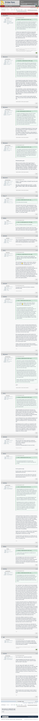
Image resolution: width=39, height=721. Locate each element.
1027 (19, 9)
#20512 (37, 354)
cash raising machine (33, 643)
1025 (14, 9)
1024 (12, 9)
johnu (4, 250)
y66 (4, 637)
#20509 (37, 250)
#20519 (37, 637)
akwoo (4, 453)
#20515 (37, 453)
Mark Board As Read (19, 719)
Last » (26, 9)
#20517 (37, 546)
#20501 (37, 15)
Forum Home (7, 719)
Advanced (38, 6)
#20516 (37, 483)
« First (8, 9)
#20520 (37, 653)
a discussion (25, 114)
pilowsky (5, 235)
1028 (21, 9)
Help (35, 4)
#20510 (37, 283)
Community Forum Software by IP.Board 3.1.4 (31, 719)
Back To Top (3, 719)
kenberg (5, 296)
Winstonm (5, 56)
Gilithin (4, 218)
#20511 (37, 296)
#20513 (37, 393)
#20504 (37, 143)
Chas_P (4, 195)
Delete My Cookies (12, 719)
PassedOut (5, 15)
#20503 (37, 107)
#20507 (37, 218)
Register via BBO (24, 4)
